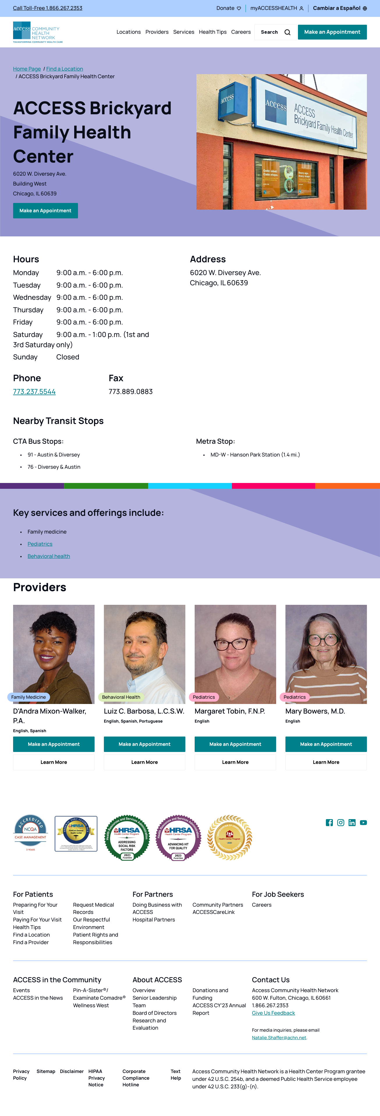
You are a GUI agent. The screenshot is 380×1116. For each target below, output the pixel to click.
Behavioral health (49, 555)
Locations (129, 31)
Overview (144, 989)
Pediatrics (40, 543)
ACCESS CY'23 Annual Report (219, 1008)
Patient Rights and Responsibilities (95, 937)
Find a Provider (31, 941)
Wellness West (91, 1004)
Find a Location (64, 68)
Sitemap (46, 1070)
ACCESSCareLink (214, 911)
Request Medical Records (93, 907)
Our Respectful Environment (91, 922)
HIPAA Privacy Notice (96, 1077)
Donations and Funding (210, 993)
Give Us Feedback (273, 1011)
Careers (241, 31)
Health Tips (213, 31)
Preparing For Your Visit (35, 907)
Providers (156, 31)
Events (21, 989)
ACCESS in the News (38, 997)
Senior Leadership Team (155, 1001)
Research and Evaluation (149, 1023)
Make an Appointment (332, 31)
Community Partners (218, 903)
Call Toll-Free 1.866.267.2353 (47, 8)
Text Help (176, 1073)
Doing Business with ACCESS (157, 907)
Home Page (27, 68)
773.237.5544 (34, 391)
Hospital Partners (154, 918)
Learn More (54, 761)
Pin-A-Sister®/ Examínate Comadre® (99, 993)
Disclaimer (72, 1070)
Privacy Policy (21, 1073)
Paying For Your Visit (37, 918)
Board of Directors (155, 1011)
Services (183, 31)
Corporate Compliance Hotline (136, 1077)
